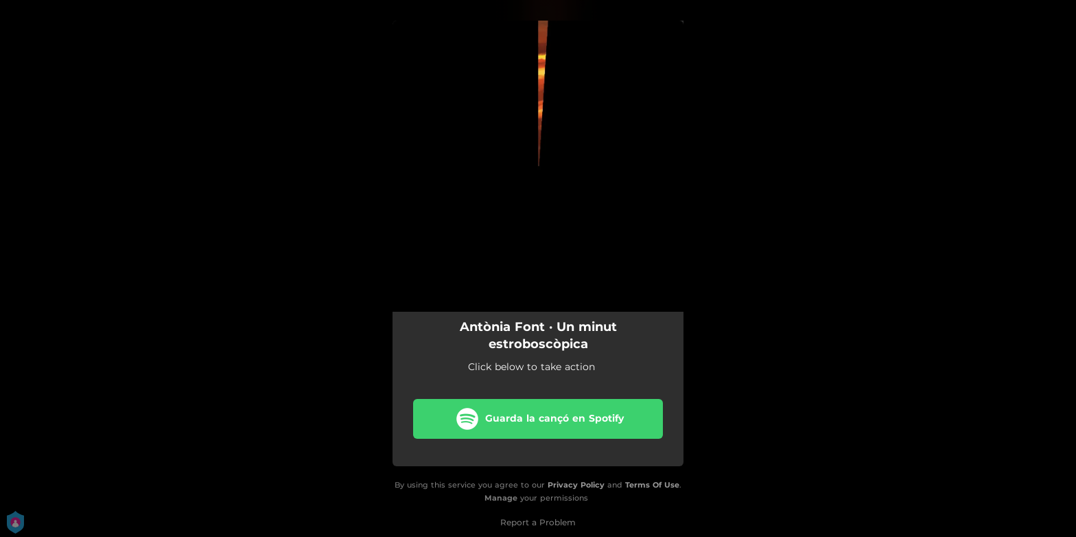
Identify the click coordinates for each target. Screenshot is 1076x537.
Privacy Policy (576, 485)
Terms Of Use (652, 485)
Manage (500, 498)
